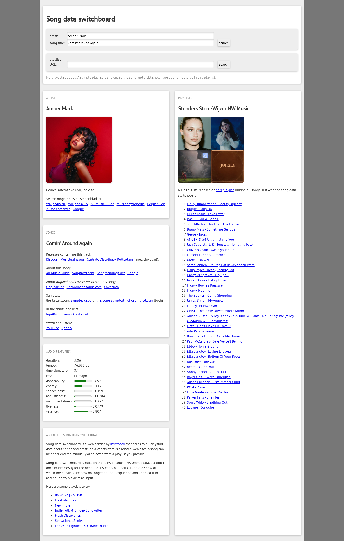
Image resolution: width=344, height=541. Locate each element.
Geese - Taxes (197, 234)
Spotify (67, 328)
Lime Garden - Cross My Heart (209, 392)
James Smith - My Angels (205, 300)
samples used (81, 300)
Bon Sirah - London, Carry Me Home (213, 336)
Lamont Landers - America (206, 254)
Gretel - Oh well (198, 260)
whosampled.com (140, 300)
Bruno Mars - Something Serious (211, 229)
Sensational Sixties (69, 520)
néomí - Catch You (200, 366)
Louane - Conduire (200, 407)
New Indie (62, 505)
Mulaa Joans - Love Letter (205, 214)
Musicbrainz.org (72, 259)
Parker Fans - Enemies (203, 397)
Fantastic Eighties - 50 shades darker (82, 525)
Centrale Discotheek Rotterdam (110, 259)
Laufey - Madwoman (202, 305)
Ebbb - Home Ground (203, 346)
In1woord (117, 444)
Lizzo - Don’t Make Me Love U (209, 326)
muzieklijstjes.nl (76, 314)
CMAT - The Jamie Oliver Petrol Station (215, 310)
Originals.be (55, 287)
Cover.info (111, 287)
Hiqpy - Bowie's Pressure (205, 285)
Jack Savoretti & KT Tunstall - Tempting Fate (220, 244)
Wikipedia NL (56, 204)
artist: (54, 36)
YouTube (52, 328)
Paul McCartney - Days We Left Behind (214, 341)
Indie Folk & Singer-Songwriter (78, 510)
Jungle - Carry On (199, 209)
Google (78, 209)
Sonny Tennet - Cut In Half (206, 372)
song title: (57, 43)
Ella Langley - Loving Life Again (210, 351)
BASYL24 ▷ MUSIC (69, 495)
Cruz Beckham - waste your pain (210, 249)
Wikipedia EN (78, 204)
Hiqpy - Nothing (198, 290)
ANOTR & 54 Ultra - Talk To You (210, 239)
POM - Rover (196, 387)
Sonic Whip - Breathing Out (207, 402)
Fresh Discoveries (68, 515)
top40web (53, 314)
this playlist (225, 190)
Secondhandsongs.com (84, 287)
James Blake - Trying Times (207, 280)
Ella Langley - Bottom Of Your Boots (213, 356)
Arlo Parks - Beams (200, 331)
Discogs (52, 259)
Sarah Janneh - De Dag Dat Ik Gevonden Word (221, 265)
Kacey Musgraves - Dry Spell (208, 275)
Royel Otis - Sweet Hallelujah (209, 377)
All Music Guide (102, 204)
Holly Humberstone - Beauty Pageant (214, 204)
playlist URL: (55, 62)
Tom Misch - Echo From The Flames (213, 224)
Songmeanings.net (111, 273)
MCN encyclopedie (131, 204)
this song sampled (110, 300)
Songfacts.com (83, 273)
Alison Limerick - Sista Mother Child (213, 382)
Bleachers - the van (201, 361)
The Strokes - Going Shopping (209, 295)
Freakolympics (65, 500)
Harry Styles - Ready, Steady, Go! (210, 270)
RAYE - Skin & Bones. (203, 219)
